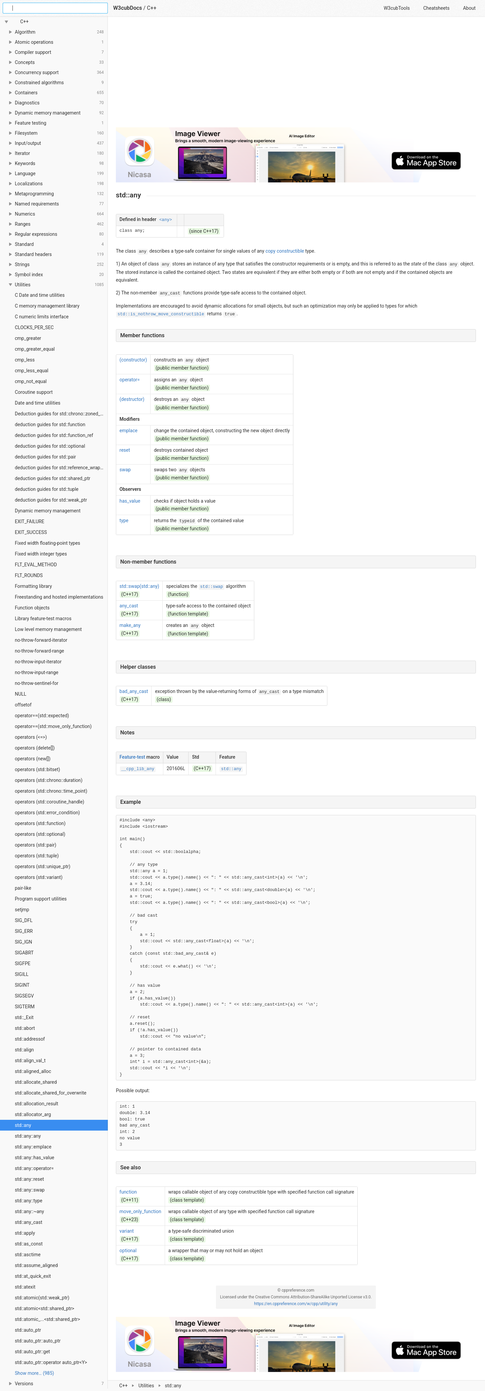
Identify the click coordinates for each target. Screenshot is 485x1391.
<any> (165, 220)
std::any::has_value (34, 1157)
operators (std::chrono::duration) (49, 780)
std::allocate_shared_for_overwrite (50, 1093)
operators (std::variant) (39, 877)
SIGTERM (25, 1006)
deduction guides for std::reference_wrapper (61, 467)
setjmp (22, 909)
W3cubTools (397, 8)
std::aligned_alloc (33, 1071)
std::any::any (28, 1136)
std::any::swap (29, 1190)
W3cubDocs (127, 8)
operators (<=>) (31, 737)
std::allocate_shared (36, 1082)
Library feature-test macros (43, 618)
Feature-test (132, 757)
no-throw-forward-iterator (41, 640)
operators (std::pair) (35, 845)
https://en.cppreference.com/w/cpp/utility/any (295, 1303)
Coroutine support (34, 392)
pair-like (23, 888)
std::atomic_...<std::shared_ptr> (47, 1319)
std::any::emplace (33, 1146)
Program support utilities (41, 899)
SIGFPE (22, 963)
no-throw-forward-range (39, 651)
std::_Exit (24, 1017)
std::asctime (27, 1254)
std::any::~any (29, 1211)
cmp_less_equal (31, 370)
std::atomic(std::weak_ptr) (42, 1297)
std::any (23, 1125)
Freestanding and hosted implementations (59, 597)
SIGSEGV (24, 996)
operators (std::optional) (40, 834)
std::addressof (30, 1039)
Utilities (146, 1385)
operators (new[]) (33, 758)
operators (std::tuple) (37, 855)
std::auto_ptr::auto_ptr (38, 1340)
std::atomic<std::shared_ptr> (44, 1308)
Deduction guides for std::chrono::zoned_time (61, 413)
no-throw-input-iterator (38, 661)
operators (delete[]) (35, 748)
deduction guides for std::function (50, 424)
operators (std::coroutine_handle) (49, 801)
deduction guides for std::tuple (46, 489)
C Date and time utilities (40, 295)
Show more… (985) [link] (34, 1373)
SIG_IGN (23, 942)
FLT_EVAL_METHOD (36, 564)
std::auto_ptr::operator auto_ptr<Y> (51, 1362)
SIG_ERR (24, 931)
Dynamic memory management (47, 510)
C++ (123, 1385)
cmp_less (25, 359)
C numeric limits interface (42, 316)
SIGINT (22, 985)
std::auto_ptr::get (32, 1351)
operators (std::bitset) (37, 769)
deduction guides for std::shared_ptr (52, 478)
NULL (20, 694)
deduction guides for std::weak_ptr (51, 500)
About (469, 8)
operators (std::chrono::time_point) (51, 791)
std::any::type (28, 1200)
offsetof (23, 704)
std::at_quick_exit (33, 1276)
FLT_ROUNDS (29, 575)
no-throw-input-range (36, 672)
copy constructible (284, 251)
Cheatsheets (436, 8)
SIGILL (22, 974)
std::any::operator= (34, 1168)
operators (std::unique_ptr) (42, 866)
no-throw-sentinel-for (36, 683)
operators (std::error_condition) (47, 812)
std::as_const (29, 1243)
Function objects (32, 607)
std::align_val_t (30, 1060)
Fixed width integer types (41, 554)
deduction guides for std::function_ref (54, 435)
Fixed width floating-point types (47, 543)
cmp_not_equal (31, 381)
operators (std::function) (40, 823)
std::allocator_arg (33, 1114)
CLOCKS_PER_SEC (34, 327)
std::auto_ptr (28, 1330)
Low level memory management (48, 629)
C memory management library (47, 306)
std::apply (25, 1233)
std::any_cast (28, 1222)
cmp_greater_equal (35, 349)
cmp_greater (28, 338)
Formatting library (33, 586)
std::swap (211, 586)
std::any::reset (29, 1179)
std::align (24, 1049)
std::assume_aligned (36, 1265)
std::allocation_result (36, 1103)
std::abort (25, 1028)
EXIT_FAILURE (29, 521)
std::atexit (25, 1287)
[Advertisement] (296, 75)
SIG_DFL (23, 920)
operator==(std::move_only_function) (53, 726)
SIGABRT (24, 952)
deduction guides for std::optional (50, 446)
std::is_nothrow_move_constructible (161, 314)
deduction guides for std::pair (45, 457)
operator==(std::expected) (42, 715)
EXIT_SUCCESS (31, 532)
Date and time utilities (37, 403)
